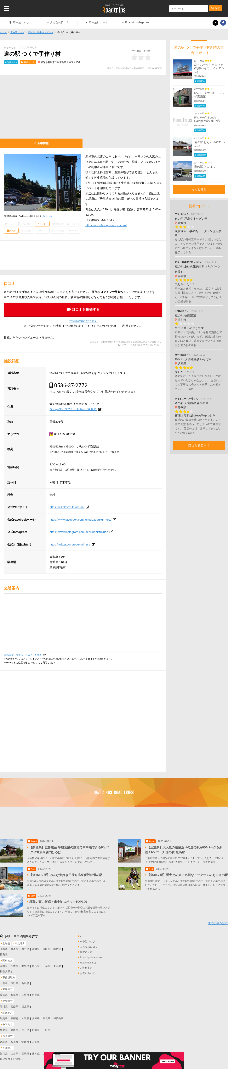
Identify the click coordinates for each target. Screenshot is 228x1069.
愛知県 (4, 992)
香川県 (14, 1039)
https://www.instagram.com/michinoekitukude (78, 532)
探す (217, 8)
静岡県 (36, 992)
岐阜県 (14, 992)
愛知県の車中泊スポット (40, 32)
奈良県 (46, 1016)
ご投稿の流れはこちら (83, 321)
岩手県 (25, 946)
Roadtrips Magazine (137, 22)
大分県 (46, 1051)
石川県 (4, 1004)
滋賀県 (4, 1016)
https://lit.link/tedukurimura (66, 507)
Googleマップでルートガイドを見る (73, 409)
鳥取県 (4, 1027)
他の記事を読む (218, 920)
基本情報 (43, 143)
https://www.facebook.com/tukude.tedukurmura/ (80, 519)
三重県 (25, 992)
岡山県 (25, 1027)
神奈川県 (5, 969)
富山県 (14, 1004)
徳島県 (4, 1039)
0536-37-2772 (71, 385)
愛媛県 (25, 1039)
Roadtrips (114, 10)
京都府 (14, 1016)
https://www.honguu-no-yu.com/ (106, 225)
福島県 (4, 952)
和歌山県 (58, 1016)
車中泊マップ (21, 22)
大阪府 (25, 1016)
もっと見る (199, 189)
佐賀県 (14, 1051)
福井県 (25, 1004)
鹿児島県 (5, 1056)
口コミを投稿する (86, 309)
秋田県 (46, 946)
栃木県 (14, 963)
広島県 (36, 1027)
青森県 (14, 946)
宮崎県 (57, 1051)
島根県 (14, 1027)
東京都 (57, 963)
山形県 (57, 946)
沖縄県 (17, 1056)
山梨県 (4, 980)
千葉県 (46, 963)
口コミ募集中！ (199, 445)
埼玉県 (36, 963)
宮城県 (36, 946)
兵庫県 (36, 1016)
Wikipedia (47, 216)
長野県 (14, 980)
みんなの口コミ (59, 22)
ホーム (3, 32)
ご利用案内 (86, 965)
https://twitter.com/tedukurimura (69, 544)
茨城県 (4, 963)
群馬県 (25, 963)
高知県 (36, 1039)
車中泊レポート (98, 22)
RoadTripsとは (88, 960)
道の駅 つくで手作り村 (114, 5)
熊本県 (36, 1051)
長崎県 (25, 1051)
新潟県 (25, 980)
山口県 (46, 1027)
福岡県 (4, 1051)
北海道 (4, 946)
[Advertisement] (83, 106)
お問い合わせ (87, 970)
